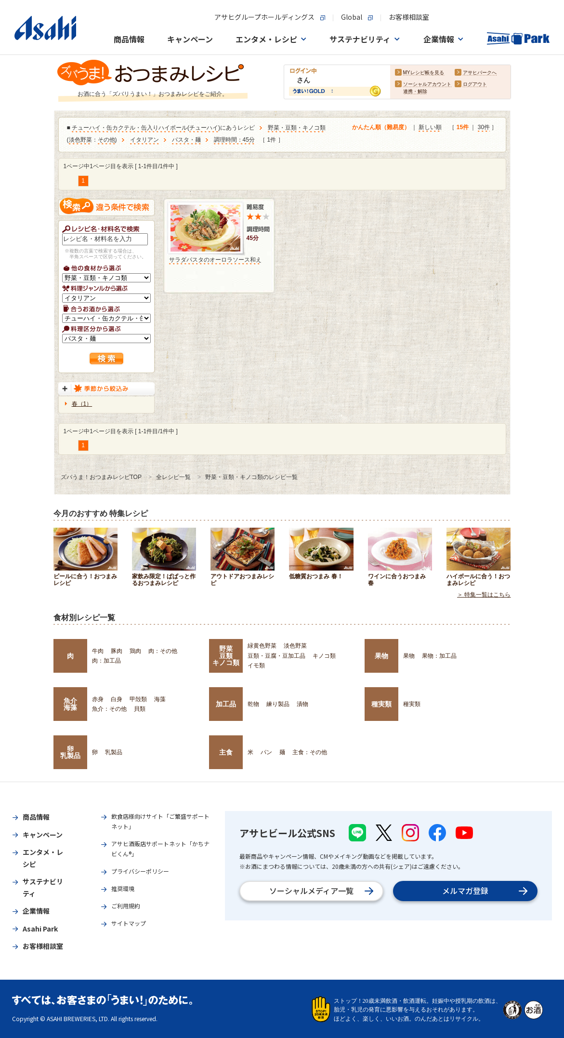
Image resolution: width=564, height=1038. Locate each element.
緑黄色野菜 (262, 645)
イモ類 (256, 665)
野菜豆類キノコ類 (225, 655)
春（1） (82, 403)
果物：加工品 (439, 655)
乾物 (253, 704)
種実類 (381, 704)
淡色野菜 (80, 140)
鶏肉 (135, 651)
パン (266, 752)
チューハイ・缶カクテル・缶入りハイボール (129, 128)
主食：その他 (309, 752)
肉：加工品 (106, 660)
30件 (484, 127)
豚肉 (116, 651)
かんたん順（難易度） (381, 127)
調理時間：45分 (234, 140)
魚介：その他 (109, 708)
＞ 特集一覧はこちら (484, 595)
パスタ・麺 (186, 140)
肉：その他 (162, 651)
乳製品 (113, 752)
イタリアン (144, 140)
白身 (116, 699)
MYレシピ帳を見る (423, 73)
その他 (106, 140)
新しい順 (430, 127)
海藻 (160, 699)
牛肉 (98, 651)
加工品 (226, 704)
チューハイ (203, 128)
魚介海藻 (70, 704)
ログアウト (475, 84)
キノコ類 (324, 655)
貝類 (139, 708)
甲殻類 (138, 699)
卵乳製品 (70, 752)
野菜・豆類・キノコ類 (297, 128)
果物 (381, 656)
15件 (463, 127)
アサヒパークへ (480, 73)
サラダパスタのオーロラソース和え (215, 259)
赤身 (98, 699)
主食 (226, 752)
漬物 (302, 704)
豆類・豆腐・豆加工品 (276, 655)
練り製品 (277, 704)
